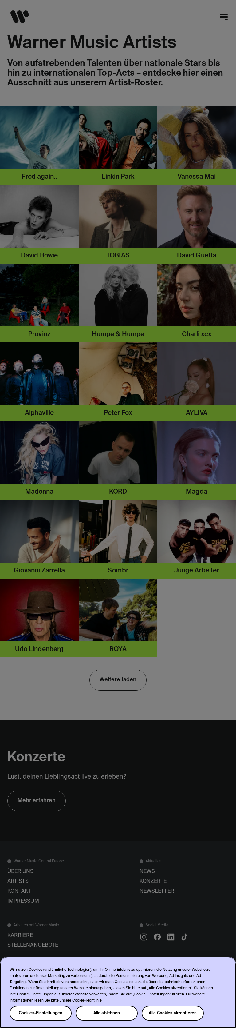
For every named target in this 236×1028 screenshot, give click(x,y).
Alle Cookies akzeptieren (173, 1013)
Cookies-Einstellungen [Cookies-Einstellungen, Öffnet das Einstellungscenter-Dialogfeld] (41, 1013)
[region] (118, 992)
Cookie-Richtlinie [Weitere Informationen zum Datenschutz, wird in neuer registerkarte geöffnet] (87, 1000)
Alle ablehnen (106, 1013)
